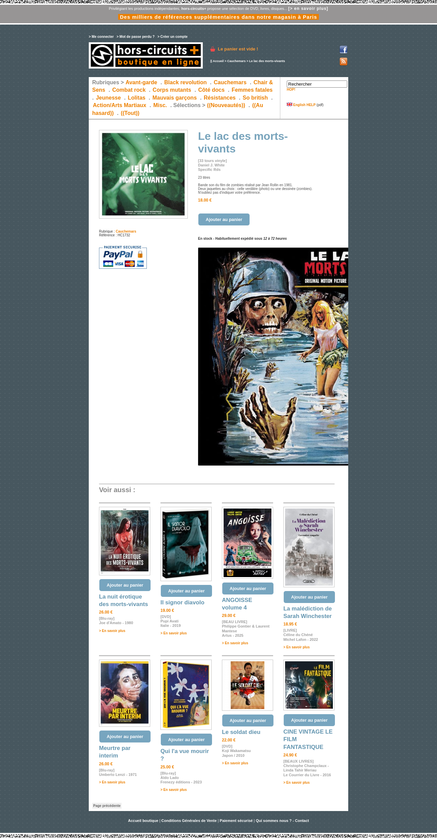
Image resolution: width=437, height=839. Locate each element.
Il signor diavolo (182, 602)
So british (255, 98)
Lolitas (136, 98)
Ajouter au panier (224, 219)
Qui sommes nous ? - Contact (282, 821)
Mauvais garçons (174, 98)
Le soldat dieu (241, 732)
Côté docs (211, 90)
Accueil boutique (143, 821)
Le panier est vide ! (238, 48)
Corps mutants (173, 90)
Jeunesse (108, 98)
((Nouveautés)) (226, 105)
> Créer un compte (172, 37)
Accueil (218, 61)
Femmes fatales (251, 90)
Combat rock (129, 90)
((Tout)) (130, 113)
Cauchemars (236, 61)
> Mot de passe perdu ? (135, 37)
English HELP (301, 105)
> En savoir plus (112, 631)
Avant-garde (141, 82)
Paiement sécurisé (236, 821)
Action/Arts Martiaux (119, 105)
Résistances (220, 98)
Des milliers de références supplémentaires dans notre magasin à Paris (218, 17)
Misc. (160, 105)
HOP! (291, 89)
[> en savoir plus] (308, 8)
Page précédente (107, 806)
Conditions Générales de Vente (189, 821)
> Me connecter (101, 37)
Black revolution (185, 82)
